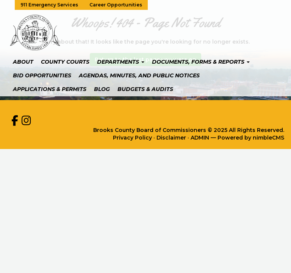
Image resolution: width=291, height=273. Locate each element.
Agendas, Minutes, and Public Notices (139, 75)
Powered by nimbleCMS (250, 137)
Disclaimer (171, 137)
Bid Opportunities (42, 75)
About (23, 61)
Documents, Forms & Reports (201, 61)
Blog (102, 89)
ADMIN (200, 137)
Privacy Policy (132, 137)
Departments (120, 61)
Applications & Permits (49, 89)
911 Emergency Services (49, 5)
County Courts (65, 61)
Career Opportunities (115, 5)
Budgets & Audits (145, 89)
